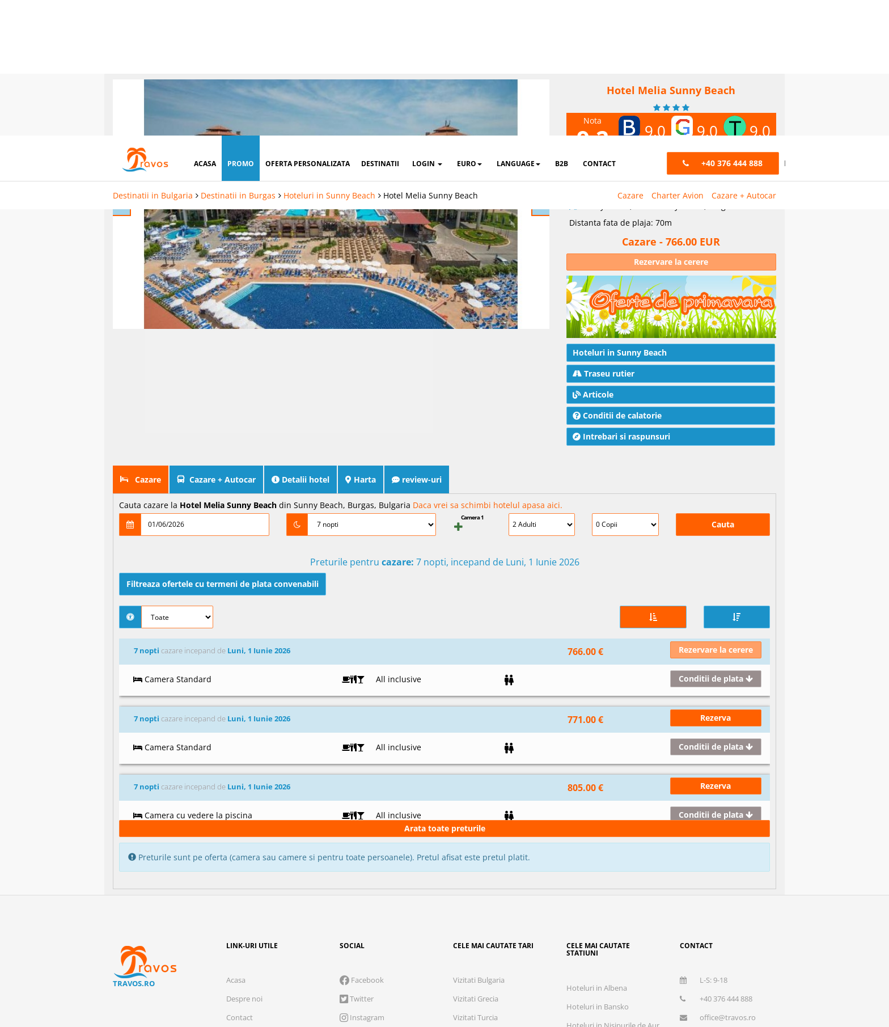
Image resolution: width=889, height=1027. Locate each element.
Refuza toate (526, 979)
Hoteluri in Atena (595, 845)
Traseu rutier (603, 192)
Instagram (362, 819)
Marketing (666, 943)
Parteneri (813, 943)
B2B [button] (561, 28)
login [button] (427, 28)
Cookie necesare (506, 943)
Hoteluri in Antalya (597, 864)
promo (240, 28)
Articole (593, 213)
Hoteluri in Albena (596, 789)
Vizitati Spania (476, 856)
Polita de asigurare (291, 920)
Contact (239, 819)
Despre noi (244, 800)
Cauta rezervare (253, 894)
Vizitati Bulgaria (479, 781)
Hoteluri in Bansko (597, 808)
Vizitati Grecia (475, 800)
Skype (355, 837)
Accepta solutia (651, 979)
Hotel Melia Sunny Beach (430, 59)
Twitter (357, 800)
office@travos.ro (718, 819)
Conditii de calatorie (617, 234)
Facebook (362, 781)
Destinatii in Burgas (238, 59)
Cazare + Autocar (744, 59)
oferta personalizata (307, 28)
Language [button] (518, 28)
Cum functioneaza (256, 875)
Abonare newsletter (713, 837)
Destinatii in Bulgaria (153, 59)
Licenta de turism (223, 920)
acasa (205, 28)
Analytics (594, 943)
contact (599, 28)
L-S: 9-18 (703, 781)
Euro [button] (469, 28)
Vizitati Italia (473, 837)
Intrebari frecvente (257, 856)
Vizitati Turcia (475, 819)
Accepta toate (775, 979)
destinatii (380, 28)
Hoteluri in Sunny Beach (329, 59)
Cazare (630, 59)
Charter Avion (677, 59)
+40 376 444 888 (716, 800)
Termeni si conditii (256, 837)
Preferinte (741, 943)
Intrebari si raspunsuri (621, 255)
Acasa (235, 781)
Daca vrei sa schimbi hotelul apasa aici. (487, 323)
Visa (399, 969)
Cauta (723, 342)
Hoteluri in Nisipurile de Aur (612, 827)
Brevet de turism (358, 920)
